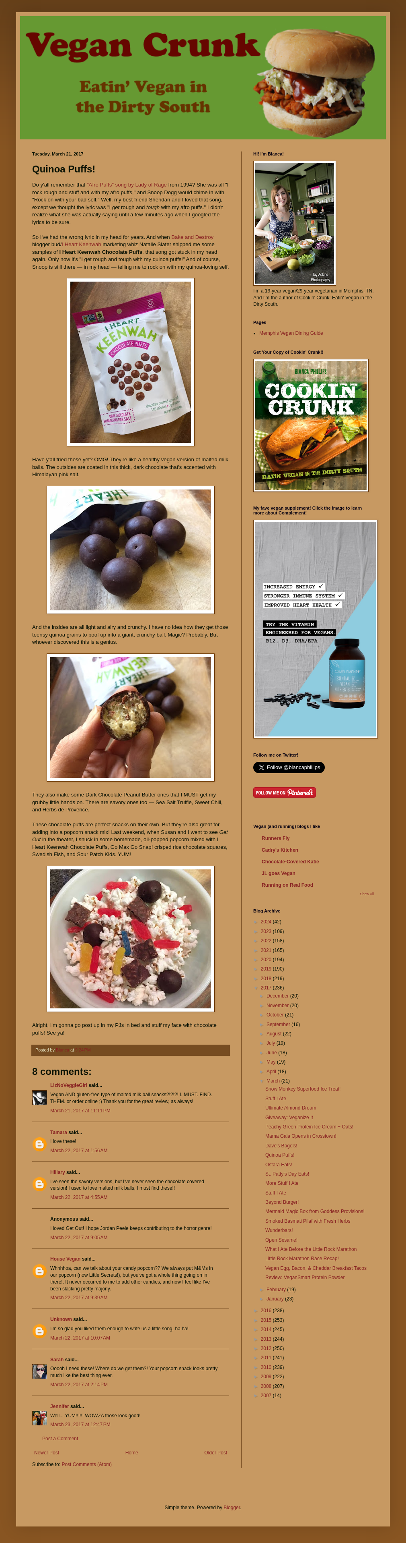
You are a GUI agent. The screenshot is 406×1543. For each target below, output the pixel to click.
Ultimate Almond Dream (290, 1108)
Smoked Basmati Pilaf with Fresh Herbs (307, 1221)
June (272, 1053)
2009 (267, 1376)
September (279, 1024)
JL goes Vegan (278, 873)
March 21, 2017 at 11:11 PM (80, 1111)
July (272, 1043)
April (272, 1071)
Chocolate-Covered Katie (290, 862)
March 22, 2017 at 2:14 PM (79, 1384)
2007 (267, 1395)
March (274, 1081)
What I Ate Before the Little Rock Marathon (311, 1249)
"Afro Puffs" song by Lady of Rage (127, 185)
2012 (267, 1348)
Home (131, 1453)
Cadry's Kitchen (280, 850)
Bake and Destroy (192, 237)
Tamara (58, 1132)
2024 (267, 922)
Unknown (61, 1319)
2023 (267, 931)
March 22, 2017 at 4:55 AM (78, 1197)
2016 (267, 1310)
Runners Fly (275, 838)
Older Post (215, 1453)
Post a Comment (60, 1438)
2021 (267, 950)
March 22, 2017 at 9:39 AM (78, 1297)
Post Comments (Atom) (87, 1464)
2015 (267, 1320)
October (276, 1015)
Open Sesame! (281, 1240)
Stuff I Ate (275, 1098)
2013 (267, 1339)
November (278, 1005)
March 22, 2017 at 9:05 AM (78, 1237)
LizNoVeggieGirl (68, 1085)
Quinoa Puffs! (280, 1155)
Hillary (57, 1172)
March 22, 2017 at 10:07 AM (80, 1338)
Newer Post (46, 1453)
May (272, 1062)
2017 (267, 988)
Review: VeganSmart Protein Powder (304, 1277)
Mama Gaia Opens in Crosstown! (300, 1136)
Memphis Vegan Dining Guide (291, 333)
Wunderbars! (279, 1230)
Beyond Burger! (282, 1202)
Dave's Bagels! (281, 1146)
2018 (267, 978)
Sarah (57, 1360)
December (278, 996)
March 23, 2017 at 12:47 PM (80, 1424)
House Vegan (65, 1259)
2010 (267, 1367)
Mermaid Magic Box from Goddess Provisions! (315, 1211)
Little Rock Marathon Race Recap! (302, 1258)
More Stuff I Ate (282, 1183)
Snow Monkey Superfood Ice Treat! (302, 1089)
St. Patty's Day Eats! (287, 1174)
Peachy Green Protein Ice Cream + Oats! (309, 1127)
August (275, 1034)
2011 (267, 1357)
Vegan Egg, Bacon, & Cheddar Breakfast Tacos (316, 1268)
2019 (267, 969)
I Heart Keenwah (81, 244)
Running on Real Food (287, 885)
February (277, 1289)
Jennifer (59, 1406)
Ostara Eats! (278, 1165)
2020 (267, 959)
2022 (267, 941)
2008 (267, 1386)
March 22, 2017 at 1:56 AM (78, 1150)
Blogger (232, 1507)
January (276, 1299)
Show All (367, 894)
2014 (267, 1329)
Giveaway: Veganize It (289, 1117)
